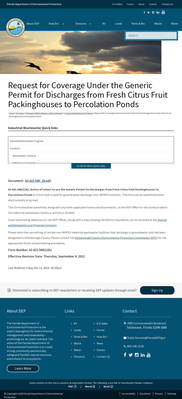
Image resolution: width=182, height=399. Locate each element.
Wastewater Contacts (24, 155)
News (142, 4)
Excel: (108, 386)
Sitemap (171, 393)
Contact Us (167, 4)
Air (104, 23)
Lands (118, 23)
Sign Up (157, 290)
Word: (90, 386)
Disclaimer (145, 393)
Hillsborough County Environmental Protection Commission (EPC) (116, 238)
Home (11, 113)
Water (76, 350)
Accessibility (128, 393)
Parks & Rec (138, 23)
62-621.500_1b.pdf (38, 181)
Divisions (80, 23)
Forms (130, 4)
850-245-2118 (135, 346)
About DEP (33, 23)
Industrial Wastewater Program (79, 113)
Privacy (159, 393)
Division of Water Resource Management (44, 113)
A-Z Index (117, 4)
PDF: (72, 386)
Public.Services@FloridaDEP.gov (146, 338)
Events (153, 4)
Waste (158, 23)
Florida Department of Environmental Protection (34, 4)
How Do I (54, 23)
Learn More (23, 368)
